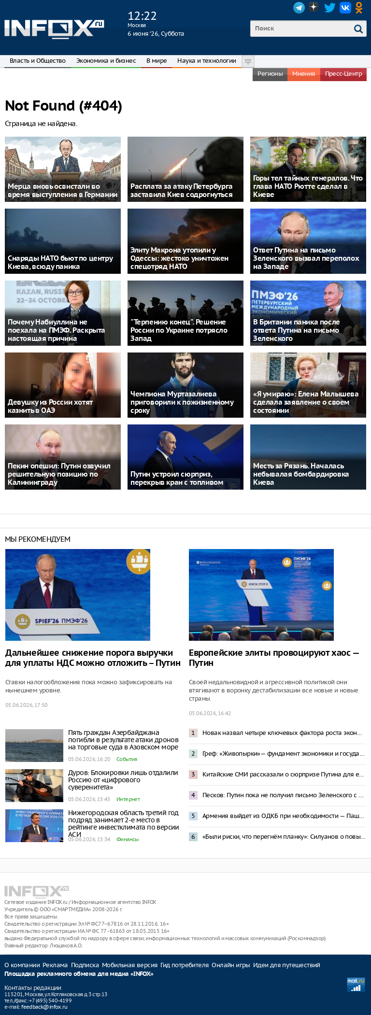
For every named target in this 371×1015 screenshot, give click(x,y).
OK (361, 8)
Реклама (55, 965)
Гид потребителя (184, 965)
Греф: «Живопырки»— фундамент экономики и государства (284, 753)
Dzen (314, 8)
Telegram (299, 8)
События (126, 759)
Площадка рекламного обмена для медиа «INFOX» (79, 974)
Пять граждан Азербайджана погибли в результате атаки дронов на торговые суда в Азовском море (123, 739)
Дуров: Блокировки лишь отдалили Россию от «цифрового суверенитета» (123, 779)
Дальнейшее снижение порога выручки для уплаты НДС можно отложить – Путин (92, 658)
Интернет (128, 799)
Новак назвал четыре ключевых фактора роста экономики (284, 732)
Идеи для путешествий (286, 965)
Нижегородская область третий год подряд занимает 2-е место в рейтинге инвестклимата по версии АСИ (123, 823)
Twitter (330, 8)
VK (345, 8)
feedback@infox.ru (44, 1006)
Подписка (85, 965)
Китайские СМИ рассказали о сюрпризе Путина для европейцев (284, 774)
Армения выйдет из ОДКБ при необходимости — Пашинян (284, 815)
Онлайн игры (231, 965)
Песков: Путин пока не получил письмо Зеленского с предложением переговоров (284, 795)
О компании (22, 965)
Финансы (127, 839)
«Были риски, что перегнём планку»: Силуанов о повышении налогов (284, 836)
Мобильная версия (129, 965)
